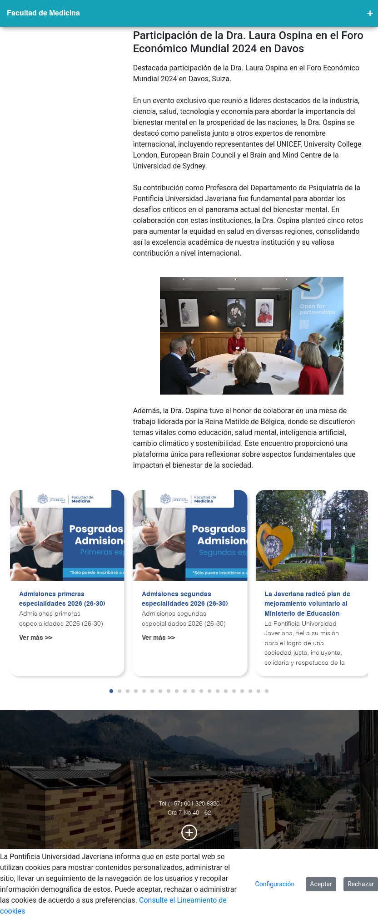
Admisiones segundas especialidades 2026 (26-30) (185, 599)
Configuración (275, 884)
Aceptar (321, 884)
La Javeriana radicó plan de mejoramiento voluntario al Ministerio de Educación (307, 604)
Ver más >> (35, 638)
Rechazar (361, 884)
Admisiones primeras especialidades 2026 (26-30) (62, 599)
